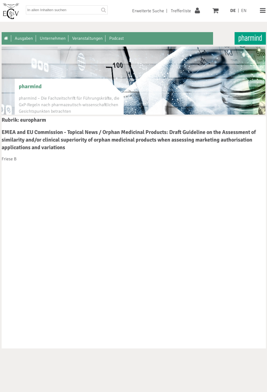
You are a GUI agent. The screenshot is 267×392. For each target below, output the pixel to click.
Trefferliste (181, 11)
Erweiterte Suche (148, 11)
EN (244, 10)
